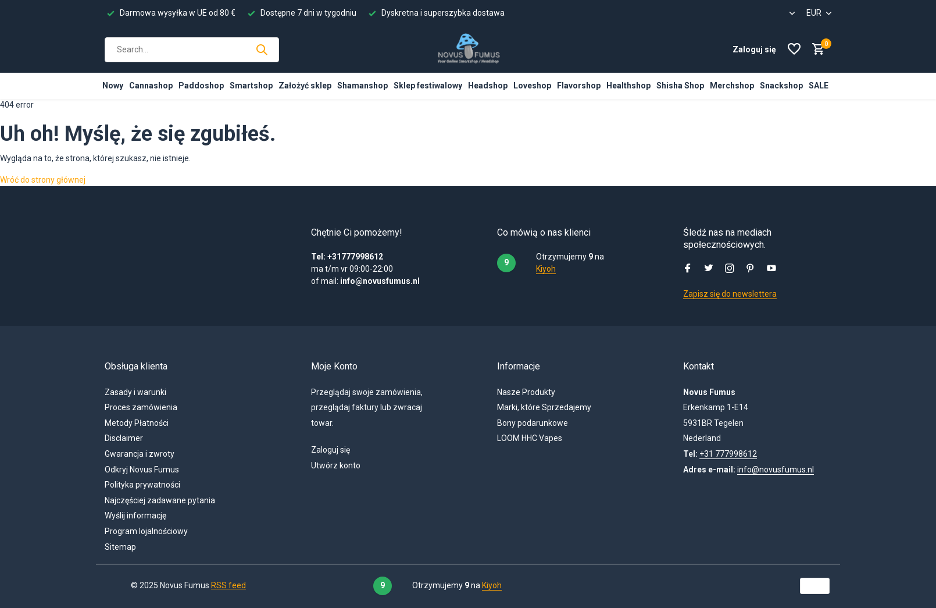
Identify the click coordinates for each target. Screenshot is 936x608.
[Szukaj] (192, 49)
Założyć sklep (304, 85)
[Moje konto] (754, 49)
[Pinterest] (750, 269)
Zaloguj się (330, 449)
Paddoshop (201, 85)
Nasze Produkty (526, 392)
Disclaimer (124, 438)
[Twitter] (708, 269)
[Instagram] (729, 269)
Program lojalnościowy (146, 531)
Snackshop (781, 85)
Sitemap (120, 547)
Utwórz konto (335, 465)
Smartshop (251, 85)
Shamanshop (362, 85)
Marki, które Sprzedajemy (544, 407)
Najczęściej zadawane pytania (160, 500)
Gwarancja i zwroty (139, 453)
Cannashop (151, 85)
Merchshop (732, 85)
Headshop (488, 85)
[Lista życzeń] (794, 49)
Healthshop (628, 85)
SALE (818, 85)
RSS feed (228, 585)
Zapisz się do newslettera (730, 293)
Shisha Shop (680, 85)
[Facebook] (687, 269)
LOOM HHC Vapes (529, 438)
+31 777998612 (728, 453)
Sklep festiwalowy (428, 85)
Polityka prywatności (142, 484)
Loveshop (532, 85)
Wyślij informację (135, 515)
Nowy (112, 85)
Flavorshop (579, 85)
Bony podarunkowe (532, 423)
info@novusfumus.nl (775, 469)
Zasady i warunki (135, 392)
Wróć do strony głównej (42, 179)
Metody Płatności (137, 423)
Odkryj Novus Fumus (142, 469)
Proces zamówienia (141, 407)
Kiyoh (546, 268)
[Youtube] (771, 269)
